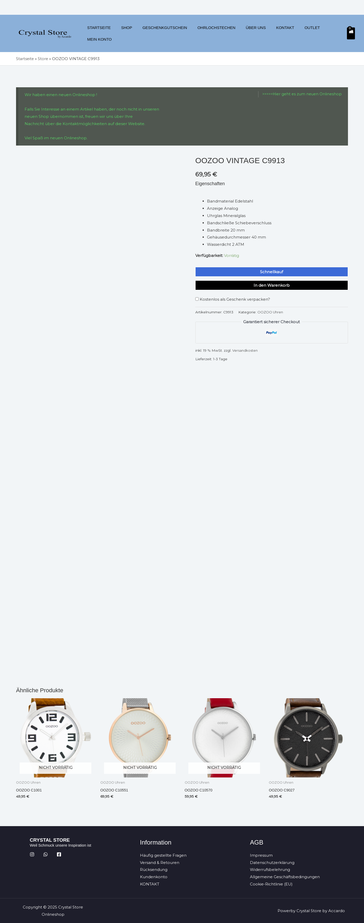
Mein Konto (325, 33)
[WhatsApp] (45, 854)
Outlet (297, 33)
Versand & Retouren (159, 862)
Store (44, 58)
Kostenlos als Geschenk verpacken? (232, 299)
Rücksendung (153, 869)
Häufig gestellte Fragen (163, 855)
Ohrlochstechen (209, 33)
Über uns (246, 33)
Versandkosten (245, 350)
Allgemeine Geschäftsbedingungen (285, 876)
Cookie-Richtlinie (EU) (271, 884)
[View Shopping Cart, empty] (350, 33)
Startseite (100, 33)
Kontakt (273, 33)
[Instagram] (32, 854)
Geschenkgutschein (160, 33)
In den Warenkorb (272, 285)
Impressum (261, 855)
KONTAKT (149, 884)
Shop (124, 33)
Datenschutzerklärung (272, 862)
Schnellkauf (271, 271)
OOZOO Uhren (270, 312)
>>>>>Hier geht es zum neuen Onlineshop (300, 94)
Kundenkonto (153, 876)
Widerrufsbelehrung (270, 869)
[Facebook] (59, 854)
